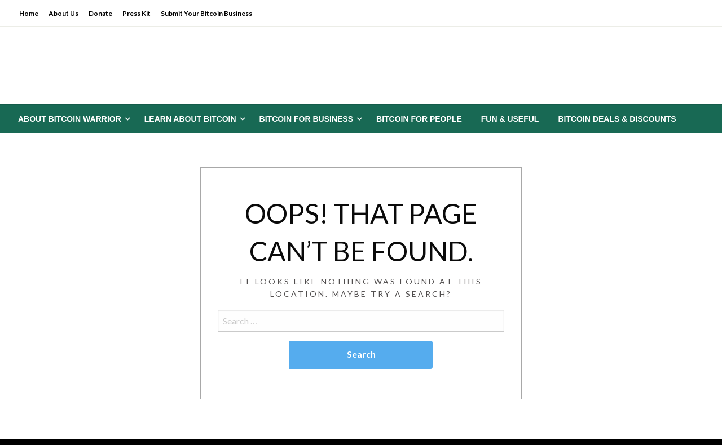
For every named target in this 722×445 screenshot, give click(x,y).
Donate (100, 13)
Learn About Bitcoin (190, 118)
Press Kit (136, 13)
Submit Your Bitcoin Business (206, 13)
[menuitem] (71, 119)
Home (28, 13)
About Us (63, 13)
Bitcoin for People (419, 118)
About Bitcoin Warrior (69, 118)
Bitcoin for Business (306, 118)
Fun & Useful (510, 118)
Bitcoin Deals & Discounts (617, 118)
